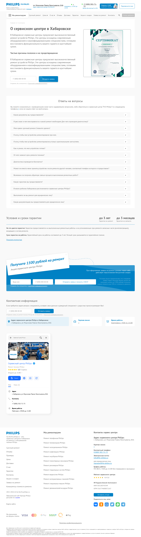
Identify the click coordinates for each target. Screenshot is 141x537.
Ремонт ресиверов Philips (54, 465)
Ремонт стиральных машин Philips (57, 483)
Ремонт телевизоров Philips (54, 443)
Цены (45, 15)
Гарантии (75, 15)
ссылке (17, 498)
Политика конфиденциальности (70, 523)
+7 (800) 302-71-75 (90, 5)
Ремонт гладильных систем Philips (57, 470)
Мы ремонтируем (17, 15)
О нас (52, 15)
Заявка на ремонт (100, 15)
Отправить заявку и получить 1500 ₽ (75, 282)
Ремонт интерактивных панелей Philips (59, 479)
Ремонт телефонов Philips (54, 438)
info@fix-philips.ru (101, 458)
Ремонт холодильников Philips (55, 447)
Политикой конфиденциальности (37, 83)
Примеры (10, 455)
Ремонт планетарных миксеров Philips (59, 461)
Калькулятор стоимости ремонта (19, 486)
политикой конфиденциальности (37, 286)
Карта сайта (11, 504)
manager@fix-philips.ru (103, 463)
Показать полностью (14, 240)
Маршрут (14, 378)
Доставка (67, 15)
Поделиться (96, 504)
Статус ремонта (128, 15)
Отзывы (59, 15)
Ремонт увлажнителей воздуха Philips (58, 488)
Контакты (111, 15)
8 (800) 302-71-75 (101, 452)
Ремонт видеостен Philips (53, 474)
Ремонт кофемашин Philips (54, 452)
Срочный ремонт (35, 15)
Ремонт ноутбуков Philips (53, 456)
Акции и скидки (86, 15)
